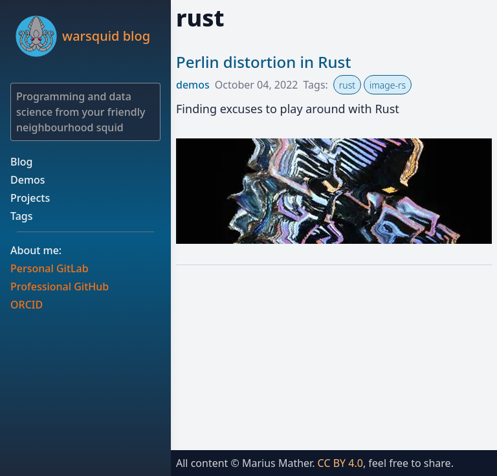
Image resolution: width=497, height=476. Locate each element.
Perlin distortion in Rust (263, 61)
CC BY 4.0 (340, 463)
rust (347, 85)
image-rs (388, 85)
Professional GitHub (59, 286)
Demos (27, 180)
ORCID (26, 305)
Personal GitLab (49, 268)
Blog (21, 162)
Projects (30, 198)
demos (193, 85)
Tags (21, 216)
